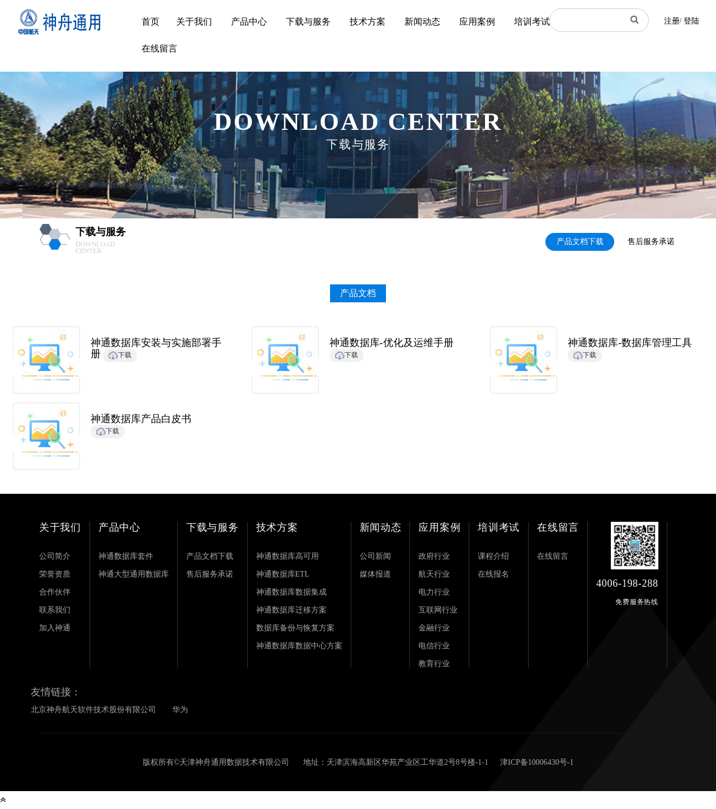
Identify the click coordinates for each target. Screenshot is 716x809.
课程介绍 (493, 556)
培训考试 (532, 21)
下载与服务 (308, 21)
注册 (672, 21)
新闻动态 (422, 21)
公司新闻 (375, 556)
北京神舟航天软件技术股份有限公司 (93, 709)
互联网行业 (438, 610)
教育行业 (434, 664)
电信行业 (434, 646)
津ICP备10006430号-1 (536, 762)
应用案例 (477, 21)
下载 (120, 355)
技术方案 (367, 21)
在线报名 (493, 574)
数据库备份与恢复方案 (295, 628)
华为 (180, 709)
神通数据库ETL (283, 574)
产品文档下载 (580, 241)
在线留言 (159, 48)
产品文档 (358, 293)
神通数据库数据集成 (291, 592)
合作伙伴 (54, 592)
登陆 (691, 21)
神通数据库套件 (125, 556)
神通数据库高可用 (287, 556)
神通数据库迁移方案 (291, 610)
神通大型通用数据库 (133, 574)
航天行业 (434, 574)
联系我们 (54, 610)
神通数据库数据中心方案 (299, 646)
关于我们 (194, 21)
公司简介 (54, 556)
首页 (150, 21)
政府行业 (434, 556)
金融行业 (434, 628)
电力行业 (434, 592)
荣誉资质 (54, 574)
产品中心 (249, 21)
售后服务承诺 (651, 241)
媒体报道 (375, 574)
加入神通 (54, 628)
